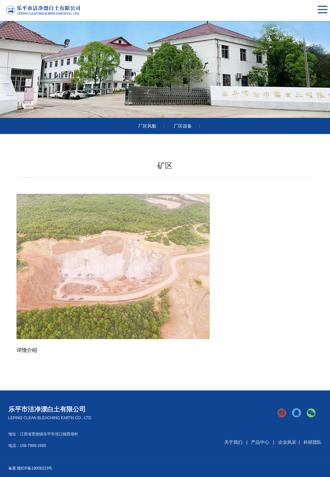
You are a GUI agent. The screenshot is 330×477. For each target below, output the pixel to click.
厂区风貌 (147, 126)
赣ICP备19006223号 (34, 468)
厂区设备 (183, 126)
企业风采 (287, 442)
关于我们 (233, 442)
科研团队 (313, 442)
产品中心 (260, 442)
